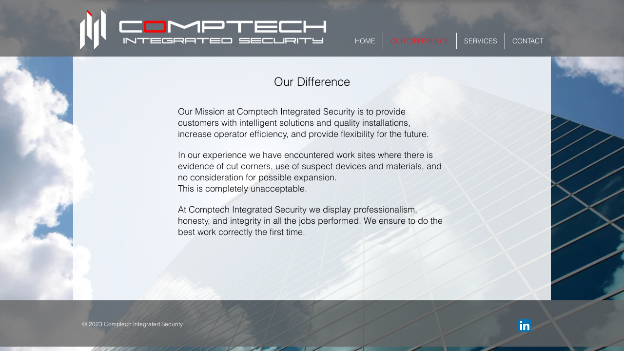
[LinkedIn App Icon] (524, 325)
